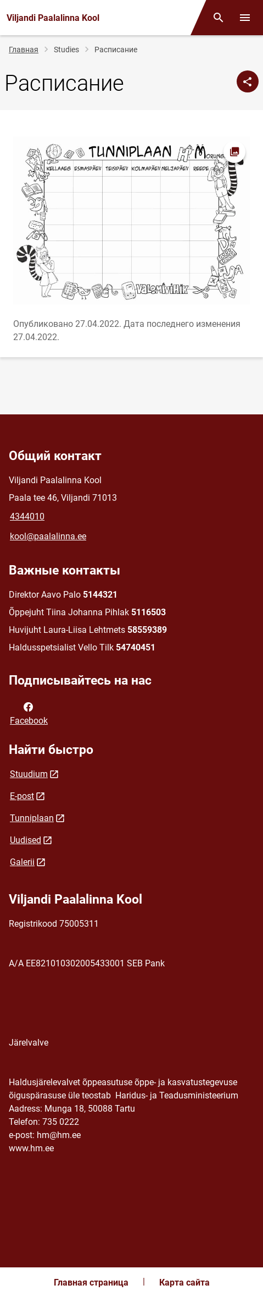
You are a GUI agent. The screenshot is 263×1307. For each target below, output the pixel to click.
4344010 (27, 516)
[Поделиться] (248, 81)
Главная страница (91, 1282)
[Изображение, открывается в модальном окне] (131, 220)
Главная (23, 49)
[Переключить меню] (244, 17)
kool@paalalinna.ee (48, 536)
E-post (22, 796)
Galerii (22, 862)
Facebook (29, 712)
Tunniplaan (32, 818)
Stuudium (29, 774)
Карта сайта (184, 1282)
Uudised (25, 840)
